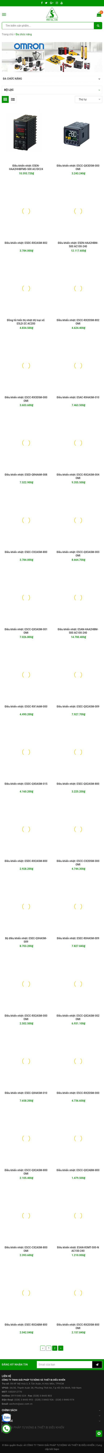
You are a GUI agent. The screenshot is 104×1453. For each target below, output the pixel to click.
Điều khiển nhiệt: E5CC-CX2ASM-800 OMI (26, 1249)
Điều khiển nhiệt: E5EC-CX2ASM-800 (26, 552)
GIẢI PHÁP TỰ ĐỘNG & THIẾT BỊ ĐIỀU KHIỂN (35, 1427)
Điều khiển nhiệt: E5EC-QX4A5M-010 (26, 1093)
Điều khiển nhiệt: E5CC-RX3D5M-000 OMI (26, 399)
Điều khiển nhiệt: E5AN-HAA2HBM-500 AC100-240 (78, 631)
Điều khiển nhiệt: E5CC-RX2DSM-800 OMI (78, 1326)
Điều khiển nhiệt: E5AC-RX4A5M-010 (78, 397)
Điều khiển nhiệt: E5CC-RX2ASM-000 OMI (26, 1017)
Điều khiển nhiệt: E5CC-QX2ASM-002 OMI (78, 1017)
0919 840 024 (18, 1395)
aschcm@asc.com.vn (20, 1403)
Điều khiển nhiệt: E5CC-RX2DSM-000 (78, 1093)
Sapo (56, 1449)
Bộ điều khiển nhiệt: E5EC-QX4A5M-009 (26, 940)
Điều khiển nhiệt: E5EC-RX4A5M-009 (78, 938)
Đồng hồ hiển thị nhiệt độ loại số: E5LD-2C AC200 (26, 322)
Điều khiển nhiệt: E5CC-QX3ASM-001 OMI (26, 631)
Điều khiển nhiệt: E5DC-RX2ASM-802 (26, 242)
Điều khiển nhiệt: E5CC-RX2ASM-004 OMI (78, 476)
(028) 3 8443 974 (65, 1399)
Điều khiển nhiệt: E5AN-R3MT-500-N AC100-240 (78, 1249)
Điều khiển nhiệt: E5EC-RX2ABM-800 (26, 1324)
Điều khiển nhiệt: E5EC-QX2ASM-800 (78, 783)
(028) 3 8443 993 (23, 1399)
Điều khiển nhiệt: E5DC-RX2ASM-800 (26, 861)
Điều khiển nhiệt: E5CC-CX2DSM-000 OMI (78, 863)
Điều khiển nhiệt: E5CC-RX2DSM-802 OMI (78, 322)
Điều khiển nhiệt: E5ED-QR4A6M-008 (26, 474)
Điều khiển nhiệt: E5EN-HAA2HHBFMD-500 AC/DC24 (26, 167)
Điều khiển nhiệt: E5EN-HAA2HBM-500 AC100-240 (78, 244)
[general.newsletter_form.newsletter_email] (64, 1364)
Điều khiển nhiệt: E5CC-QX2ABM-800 (78, 1170)
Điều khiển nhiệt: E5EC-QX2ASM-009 (78, 706)
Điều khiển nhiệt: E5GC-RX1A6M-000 (26, 706)
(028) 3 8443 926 (44, 1399)
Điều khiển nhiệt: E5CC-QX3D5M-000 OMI (78, 167)
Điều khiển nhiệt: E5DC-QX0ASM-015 (26, 783)
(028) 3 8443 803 (42, 1395)
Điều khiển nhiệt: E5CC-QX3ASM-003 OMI (78, 554)
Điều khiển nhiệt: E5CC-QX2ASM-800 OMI (26, 1172)
